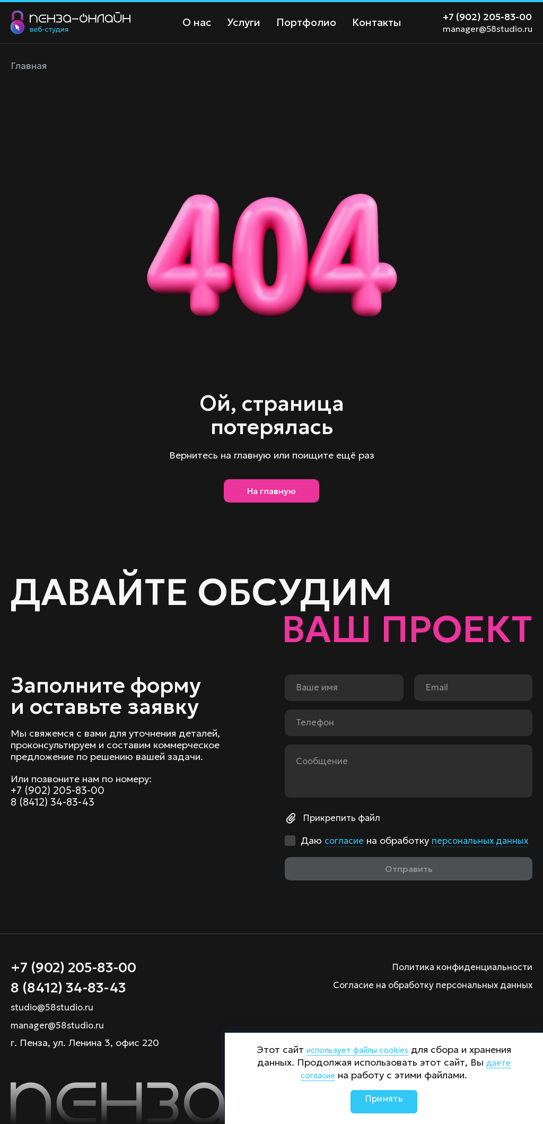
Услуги (240, 22)
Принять (384, 1101)
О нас (195, 22)
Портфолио (300, 22)
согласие (345, 826)
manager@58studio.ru (487, 28)
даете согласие (326, 1075)
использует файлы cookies (380, 1049)
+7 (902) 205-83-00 (487, 17)
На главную (271, 494)
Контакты (368, 22)
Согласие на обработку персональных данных (426, 980)
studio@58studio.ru (55, 1007)
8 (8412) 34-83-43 (54, 788)
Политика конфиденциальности (458, 962)
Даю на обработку (399, 831)
